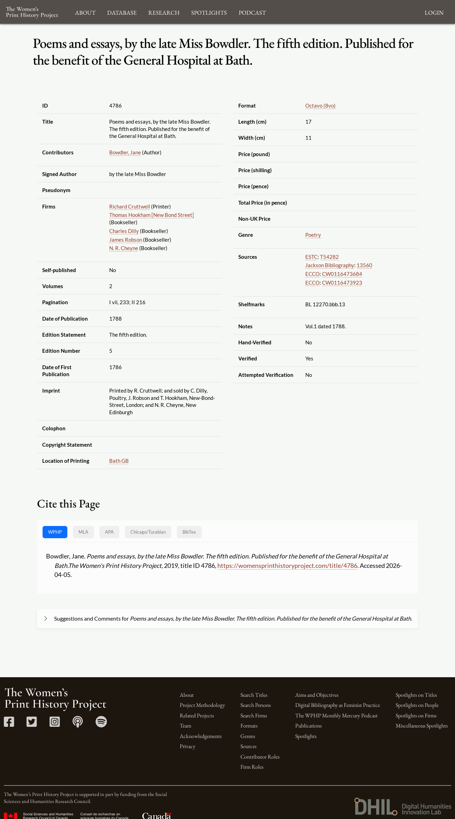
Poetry (313, 235)
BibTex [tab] (189, 532)
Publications (308, 725)
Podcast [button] (252, 11)
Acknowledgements (201, 736)
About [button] (85, 11)
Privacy (187, 746)
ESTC (311, 257)
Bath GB (119, 461)
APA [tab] (109, 532)
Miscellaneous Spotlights (422, 725)
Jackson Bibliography (329, 265)
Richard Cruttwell (129, 206)
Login (434, 11)
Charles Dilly (124, 231)
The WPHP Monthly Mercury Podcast (336, 715)
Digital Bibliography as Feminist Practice (337, 705)
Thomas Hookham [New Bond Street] (151, 215)
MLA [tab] (83, 532)
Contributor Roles (259, 756)
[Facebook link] (9, 724)
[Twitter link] (32, 724)
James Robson (125, 239)
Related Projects (197, 715)
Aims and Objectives (316, 695)
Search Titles (253, 695)
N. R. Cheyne (123, 248)
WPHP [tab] (55, 532)
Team (185, 725)
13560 (364, 265)
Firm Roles (251, 766)
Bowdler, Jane (125, 152)
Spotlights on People (417, 705)
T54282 (329, 257)
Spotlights (305, 736)
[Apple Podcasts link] (78, 724)
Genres (247, 736)
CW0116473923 (342, 282)
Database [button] (122, 11)
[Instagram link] (55, 724)
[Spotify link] (101, 724)
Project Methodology (202, 705)
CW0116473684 (342, 274)
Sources (248, 746)
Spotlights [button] (209, 11)
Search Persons (255, 705)
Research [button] (164, 11)
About (187, 695)
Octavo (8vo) (320, 105)
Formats (249, 725)
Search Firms (253, 715)
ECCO (312, 274)
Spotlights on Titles (416, 695)
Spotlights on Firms (416, 715)
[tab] (148, 532)
